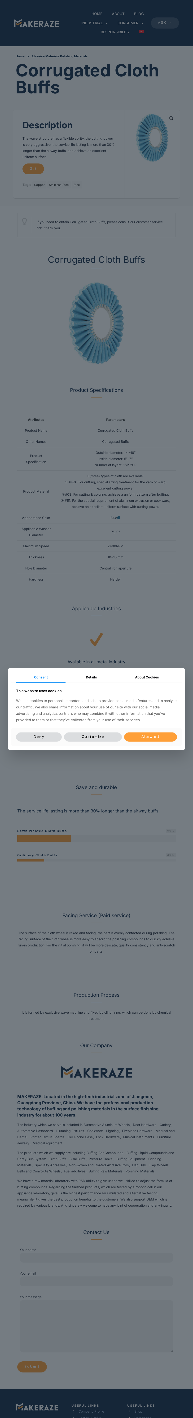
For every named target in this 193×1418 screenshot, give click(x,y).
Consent (41, 677)
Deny (39, 737)
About (147, 677)
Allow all (150, 737)
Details (91, 677)
